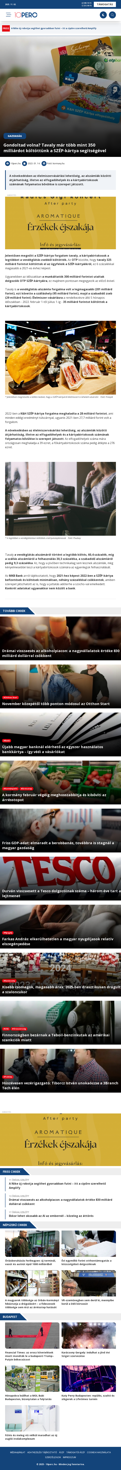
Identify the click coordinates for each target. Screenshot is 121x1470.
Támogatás (105, 4)
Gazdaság (15, 136)
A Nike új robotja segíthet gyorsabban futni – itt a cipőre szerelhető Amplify (53, 28)
